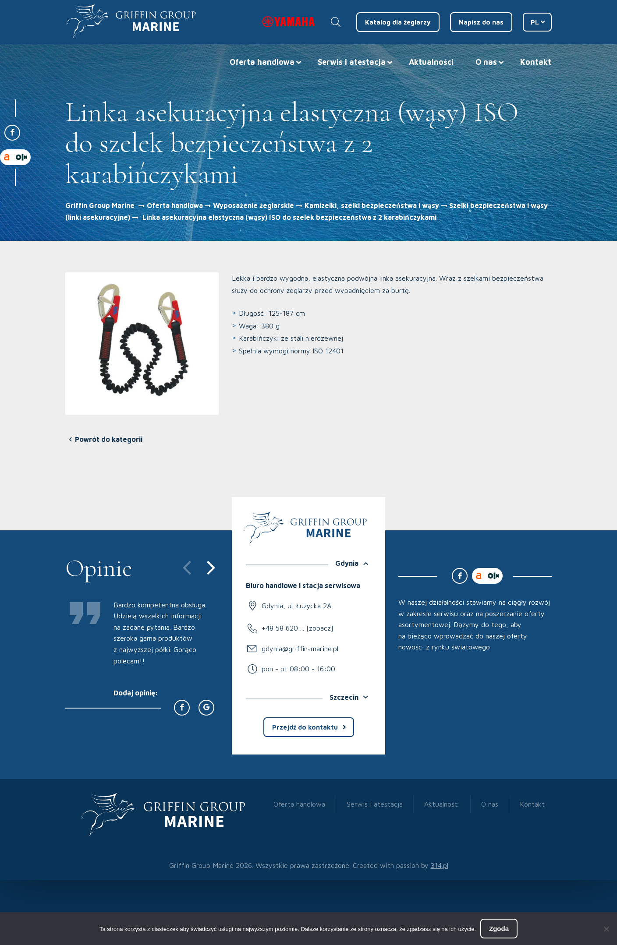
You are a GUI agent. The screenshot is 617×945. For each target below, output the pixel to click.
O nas (486, 62)
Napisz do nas (481, 22)
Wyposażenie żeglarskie (253, 205)
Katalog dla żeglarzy (398, 22)
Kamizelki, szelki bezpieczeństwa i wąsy (372, 205)
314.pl (439, 865)
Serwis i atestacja (352, 62)
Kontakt (535, 62)
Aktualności (431, 62)
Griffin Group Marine (100, 205)
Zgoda (499, 928)
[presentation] (182, 566)
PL (535, 22)
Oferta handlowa (262, 62)
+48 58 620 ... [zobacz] (297, 628)
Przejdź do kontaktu (305, 727)
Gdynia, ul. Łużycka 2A (296, 606)
